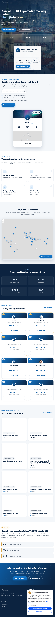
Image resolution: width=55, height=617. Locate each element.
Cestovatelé (4, 604)
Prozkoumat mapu (25, 29)
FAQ (2, 608)
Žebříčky (3, 606)
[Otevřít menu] (52, 2)
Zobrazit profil (14, 332)
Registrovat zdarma (8, 29)
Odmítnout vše (40, 612)
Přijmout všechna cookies (40, 608)
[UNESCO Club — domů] (5, 2)
